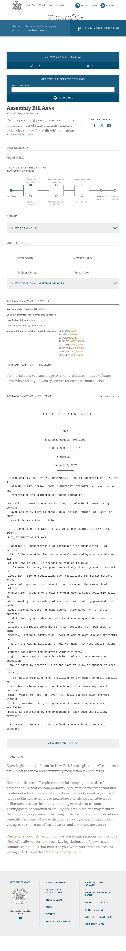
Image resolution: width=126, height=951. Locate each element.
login (109, 8)
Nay (94, 81)
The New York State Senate (45, 8)
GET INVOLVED (94, 939)
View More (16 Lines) (61, 758)
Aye (38, 81)
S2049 (79, 367)
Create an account (21, 851)
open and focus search (109, 21)
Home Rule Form (97, 918)
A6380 (74, 363)
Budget (50, 922)
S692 (81, 363)
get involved (89, 8)
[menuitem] (19, 22)
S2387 (80, 370)
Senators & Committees (39, 22)
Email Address (21, 101)
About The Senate (96, 22)
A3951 (74, 346)
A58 (73, 370)
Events (77, 22)
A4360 (73, 349)
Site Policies (94, 925)
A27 (73, 367)
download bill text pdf (22, 150)
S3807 (80, 356)
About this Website (99, 932)
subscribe (66, 113)
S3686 (41, 324)
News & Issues (19, 22)
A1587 (73, 356)
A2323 (73, 353)
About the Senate (58, 937)
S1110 (80, 360)
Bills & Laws (58, 22)
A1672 (73, 360)
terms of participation (66, 867)
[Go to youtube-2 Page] (20, 933)
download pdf (111, 412)
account (47, 851)
